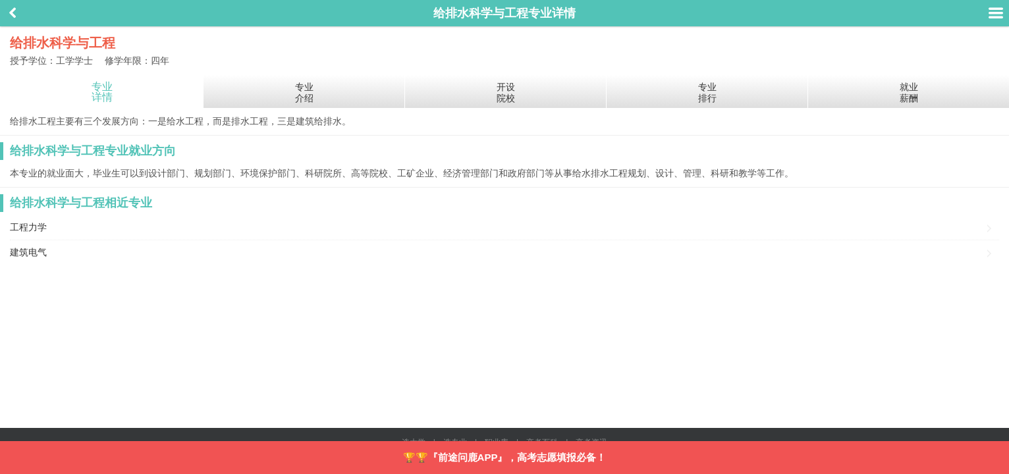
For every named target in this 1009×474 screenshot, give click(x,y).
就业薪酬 (909, 92)
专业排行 (707, 92)
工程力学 (28, 227)
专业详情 (102, 92)
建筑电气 (28, 252)
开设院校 (506, 92)
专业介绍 (304, 92)
